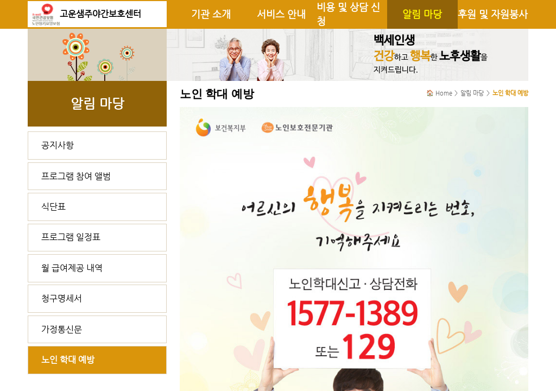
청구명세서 (61, 298)
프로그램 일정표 (70, 237)
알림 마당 (422, 14)
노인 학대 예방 (67, 360)
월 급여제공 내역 (72, 268)
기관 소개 (211, 14)
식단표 (53, 206)
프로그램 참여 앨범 (76, 176)
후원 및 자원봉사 (493, 14)
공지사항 (57, 145)
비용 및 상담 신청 (348, 14)
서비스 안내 (281, 14)
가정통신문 (61, 329)
